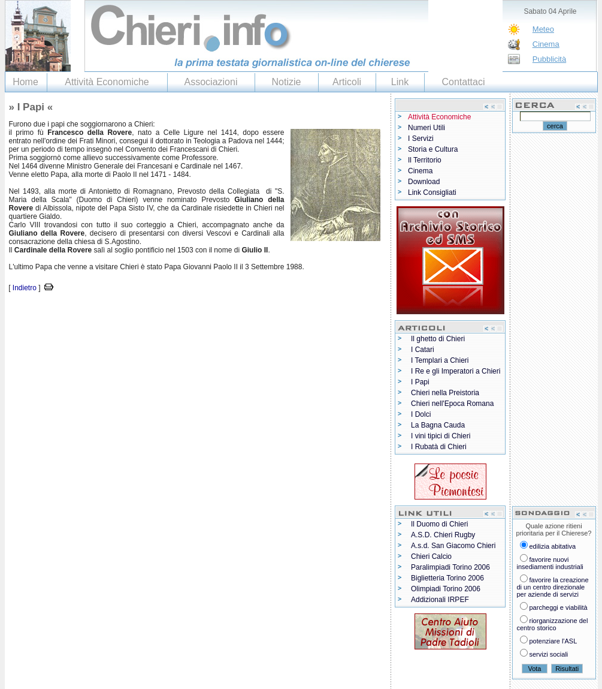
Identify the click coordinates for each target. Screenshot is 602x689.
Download (424, 181)
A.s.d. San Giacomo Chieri (453, 545)
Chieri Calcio (431, 556)
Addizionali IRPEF (440, 599)
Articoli (346, 82)
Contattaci (463, 82)
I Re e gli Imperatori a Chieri (455, 371)
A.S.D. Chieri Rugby (443, 535)
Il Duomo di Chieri (439, 524)
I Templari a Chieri (439, 360)
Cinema (546, 44)
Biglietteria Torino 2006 (447, 578)
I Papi (420, 382)
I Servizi (421, 138)
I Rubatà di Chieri (439, 447)
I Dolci (421, 414)
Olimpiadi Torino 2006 (445, 589)
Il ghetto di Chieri (438, 339)
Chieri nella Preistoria (445, 393)
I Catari (422, 349)
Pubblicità (549, 59)
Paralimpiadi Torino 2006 (450, 567)
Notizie (286, 82)
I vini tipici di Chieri (440, 436)
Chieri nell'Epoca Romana (452, 403)
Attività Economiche (107, 82)
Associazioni (211, 82)
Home (25, 82)
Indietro (25, 288)
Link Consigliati (432, 192)
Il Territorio (424, 160)
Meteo (543, 29)
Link (400, 82)
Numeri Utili (426, 128)
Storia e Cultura (433, 149)
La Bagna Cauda (438, 425)
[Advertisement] (145, 312)
